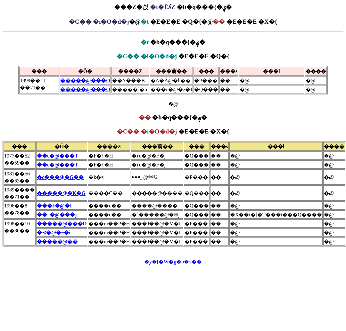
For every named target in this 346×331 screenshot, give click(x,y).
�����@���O (85, 80)
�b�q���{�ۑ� (173, 42)
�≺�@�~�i (53, 232)
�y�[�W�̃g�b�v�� (173, 261)
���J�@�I (54, 205)
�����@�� (57, 241)
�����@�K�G (61, 193)
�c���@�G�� (60, 177)
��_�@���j (57, 214)
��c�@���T (57, 155)
